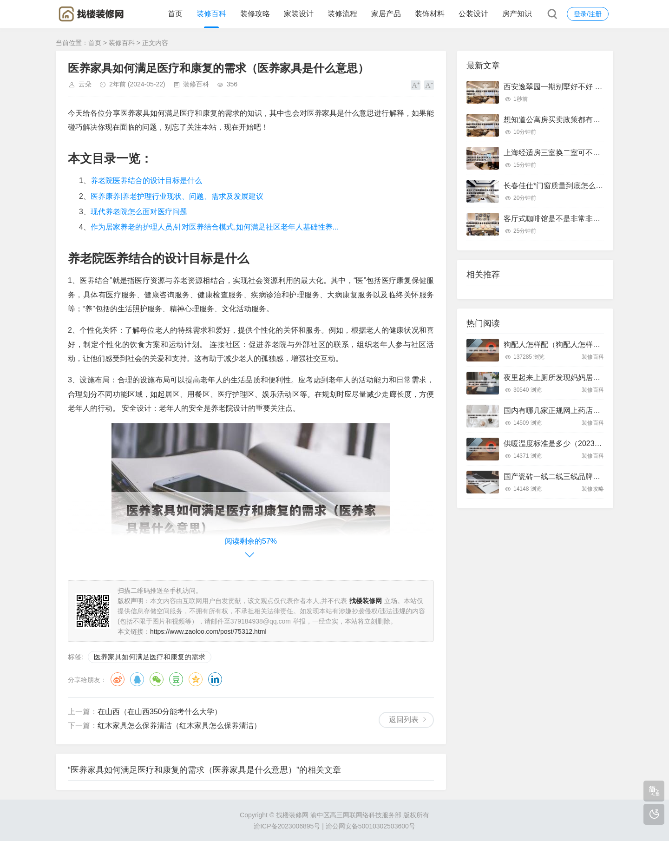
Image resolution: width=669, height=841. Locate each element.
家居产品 (386, 14)
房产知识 (517, 14)
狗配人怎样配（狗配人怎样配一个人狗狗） (574, 344)
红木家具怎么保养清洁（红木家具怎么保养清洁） (179, 725)
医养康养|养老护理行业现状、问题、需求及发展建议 (177, 196)
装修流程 (342, 14)
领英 (215, 679)
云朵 (85, 84)
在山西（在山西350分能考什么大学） (160, 712)
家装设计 (299, 14)
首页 (175, 14)
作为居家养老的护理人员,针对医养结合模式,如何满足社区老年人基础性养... (215, 227)
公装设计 (473, 14)
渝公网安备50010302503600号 (370, 826)
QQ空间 (196, 679)
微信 (157, 679)
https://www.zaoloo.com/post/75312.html (208, 631)
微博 (118, 679)
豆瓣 (176, 679)
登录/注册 (588, 14)
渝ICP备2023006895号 (287, 826)
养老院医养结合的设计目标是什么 (146, 180)
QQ (137, 679)
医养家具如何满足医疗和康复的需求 (149, 657)
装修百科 (211, 14)
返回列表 (404, 719)
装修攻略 (255, 14)
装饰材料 (430, 14)
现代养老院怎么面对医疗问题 (139, 212)
